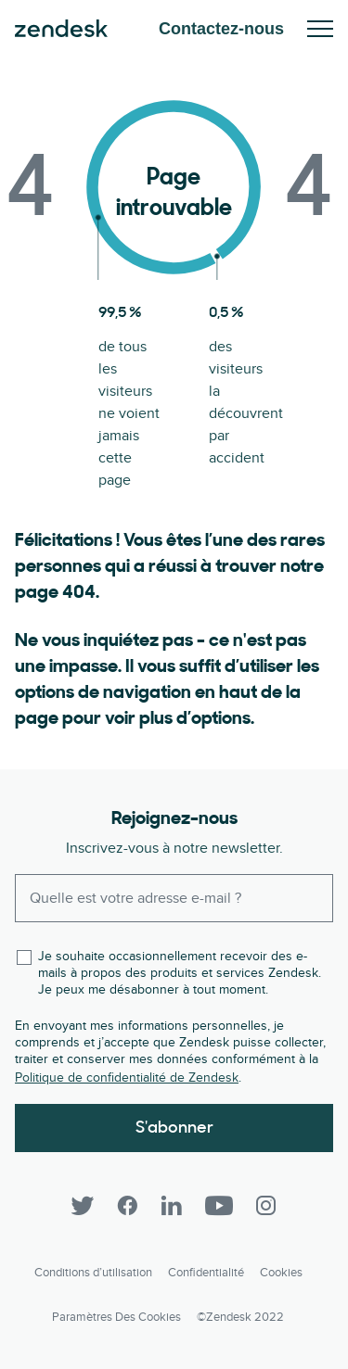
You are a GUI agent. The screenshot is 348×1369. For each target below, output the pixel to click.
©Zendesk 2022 (240, 1317)
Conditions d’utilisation (93, 1272)
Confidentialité (206, 1272)
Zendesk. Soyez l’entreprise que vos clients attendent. (61, 28)
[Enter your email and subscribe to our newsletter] (174, 898)
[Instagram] (266, 1206)
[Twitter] (82, 1206)
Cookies (281, 1272)
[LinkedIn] (171, 1206)
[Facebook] (127, 1206)
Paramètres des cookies (116, 1317)
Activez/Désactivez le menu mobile (320, 28)
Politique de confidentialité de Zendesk (126, 1077)
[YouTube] (219, 1206)
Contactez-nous (221, 28)
